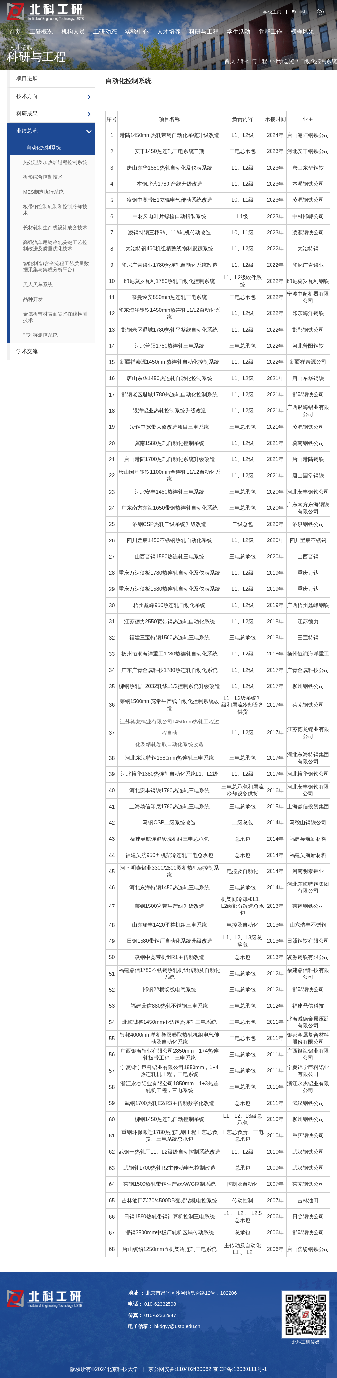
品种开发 (33, 299)
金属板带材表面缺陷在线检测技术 (55, 317)
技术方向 (27, 96)
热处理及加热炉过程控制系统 (55, 162)
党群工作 (270, 31)
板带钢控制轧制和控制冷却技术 (55, 210)
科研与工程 (204, 31)
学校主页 (272, 12)
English (299, 12)
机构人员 (73, 31)
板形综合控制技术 (43, 177)
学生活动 (238, 31)
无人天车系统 (38, 284)
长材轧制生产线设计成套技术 (55, 227)
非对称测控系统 (40, 335)
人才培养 (169, 31)
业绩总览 (27, 131)
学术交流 (27, 351)
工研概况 (41, 31)
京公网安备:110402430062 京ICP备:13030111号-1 (207, 1369)
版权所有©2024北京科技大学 (104, 1369)
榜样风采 (302, 31)
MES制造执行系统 (43, 192)
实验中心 (137, 31)
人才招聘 (21, 47)
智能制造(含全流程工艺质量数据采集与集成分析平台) (56, 266)
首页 (15, 31)
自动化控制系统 (43, 147)
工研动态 (105, 31)
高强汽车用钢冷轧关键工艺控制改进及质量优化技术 (55, 245)
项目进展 (27, 78)
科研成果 (27, 113)
